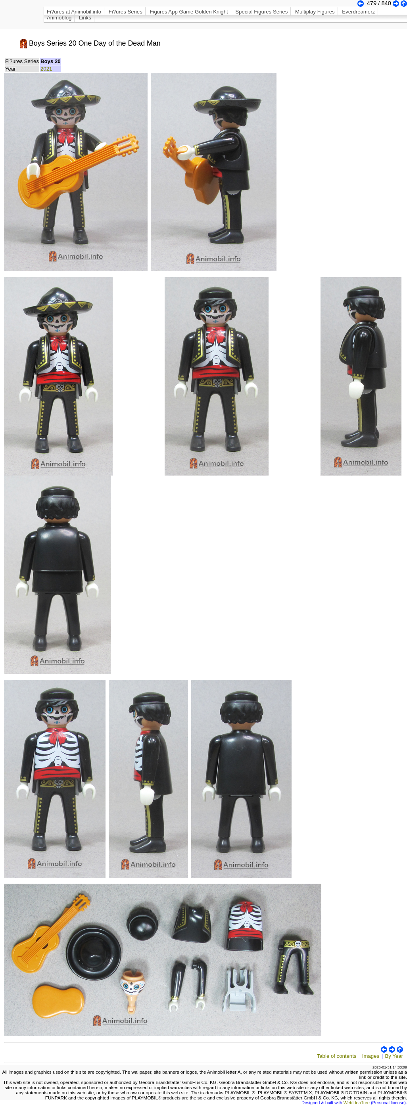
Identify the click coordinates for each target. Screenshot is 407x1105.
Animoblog (59, 18)
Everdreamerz (358, 12)
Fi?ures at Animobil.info (74, 12)
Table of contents (337, 1056)
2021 (46, 69)
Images (370, 1056)
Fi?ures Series (125, 12)
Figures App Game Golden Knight (189, 12)
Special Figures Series (261, 12)
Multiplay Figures (315, 12)
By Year (394, 1056)
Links (85, 18)
